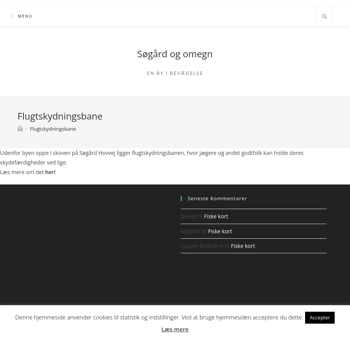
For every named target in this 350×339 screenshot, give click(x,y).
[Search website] (324, 17)
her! (50, 172)
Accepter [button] (320, 317)
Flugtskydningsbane (53, 128)
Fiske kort (216, 216)
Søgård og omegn (175, 53)
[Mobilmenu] (22, 16)
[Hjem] (20, 128)
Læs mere (175, 329)
